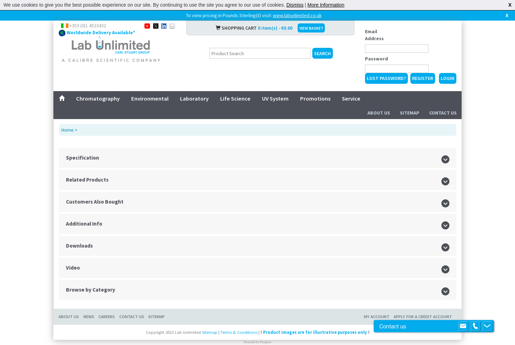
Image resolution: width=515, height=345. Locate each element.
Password (376, 59)
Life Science (235, 98)
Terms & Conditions (239, 332)
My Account (376, 316)
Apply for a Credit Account (423, 316)
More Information (325, 5)
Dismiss (295, 5)
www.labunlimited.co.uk (297, 15)
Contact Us (443, 113)
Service (351, 98)
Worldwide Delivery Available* (101, 32)
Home (67, 130)
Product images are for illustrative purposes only (315, 332)
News (88, 316)
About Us (378, 113)
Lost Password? (386, 78)
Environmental (150, 98)
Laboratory (194, 98)
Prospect (265, 342)
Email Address (374, 35)
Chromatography (98, 98)
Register (422, 78)
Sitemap (409, 113)
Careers (106, 316)
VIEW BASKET (311, 28)
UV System (275, 98)
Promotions (315, 98)
